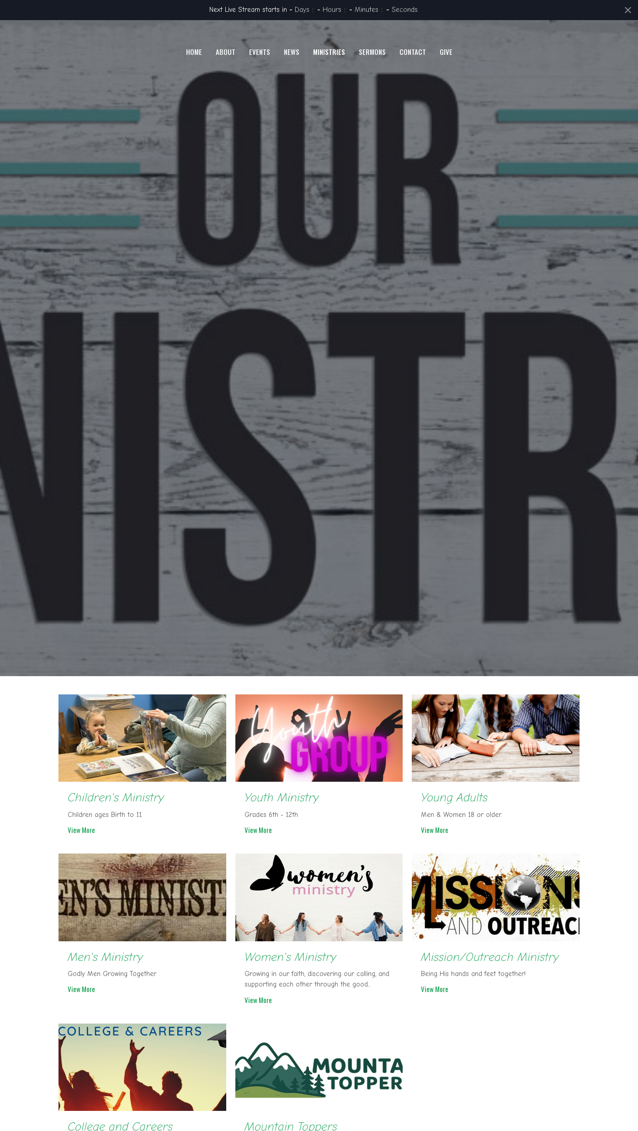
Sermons (372, 101)
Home (194, 101)
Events (259, 101)
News (291, 101)
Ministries (329, 101)
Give (446, 101)
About (225, 101)
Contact (412, 101)
